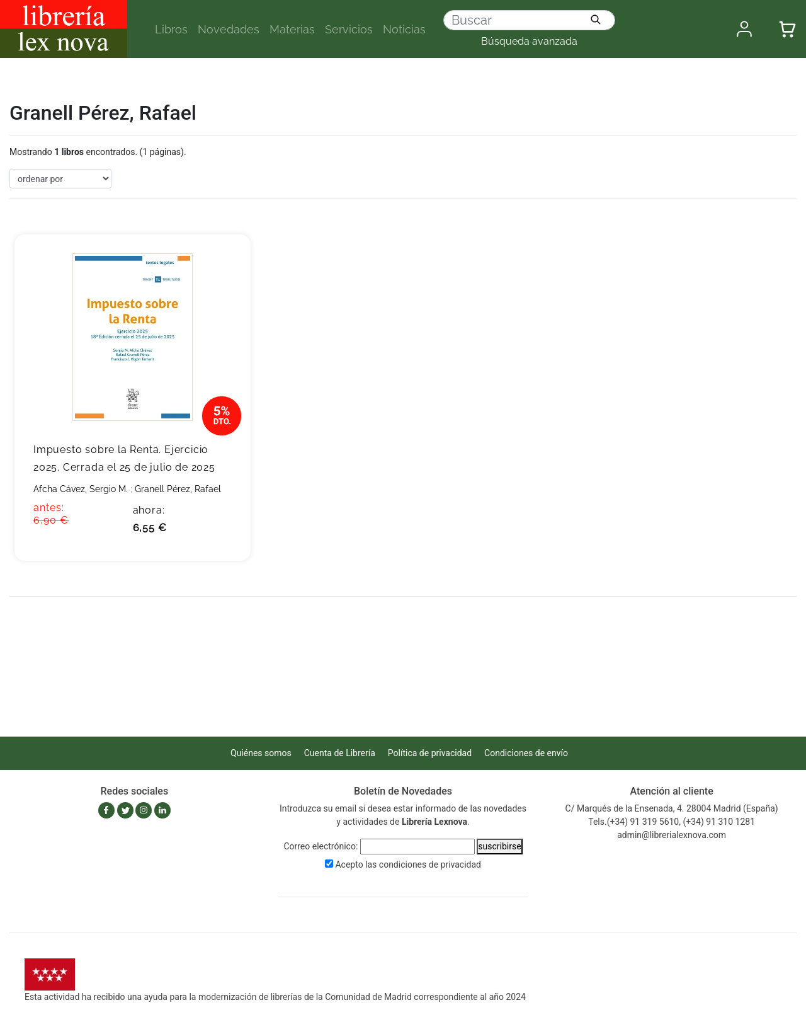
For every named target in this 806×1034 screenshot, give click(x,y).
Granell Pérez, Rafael (178, 489)
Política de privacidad (430, 753)
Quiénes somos (261, 753)
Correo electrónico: (320, 846)
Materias (292, 29)
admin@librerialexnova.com (671, 835)
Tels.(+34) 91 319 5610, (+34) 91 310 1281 (671, 822)
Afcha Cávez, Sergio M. (80, 489)
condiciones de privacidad (430, 864)
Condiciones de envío (526, 753)
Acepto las (408, 864)
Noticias (404, 29)
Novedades (228, 29)
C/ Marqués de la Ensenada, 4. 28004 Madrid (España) (671, 808)
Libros (171, 29)
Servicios (349, 29)
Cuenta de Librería (339, 753)
